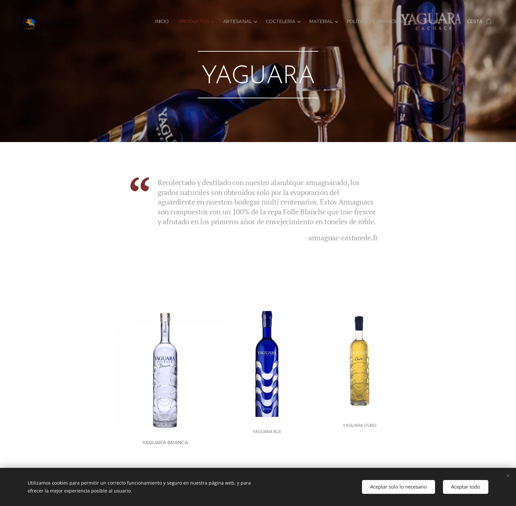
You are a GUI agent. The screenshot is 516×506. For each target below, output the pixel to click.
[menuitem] (165, 21)
